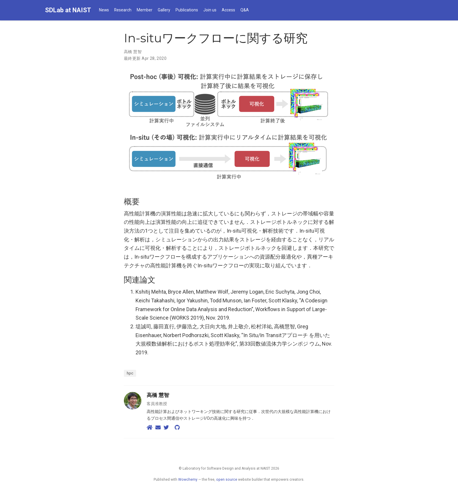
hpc (130, 373)
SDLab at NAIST (68, 10)
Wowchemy (187, 479)
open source (226, 479)
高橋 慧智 (133, 51)
